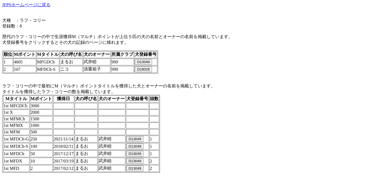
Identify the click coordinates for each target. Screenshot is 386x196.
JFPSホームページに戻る (26, 4)
